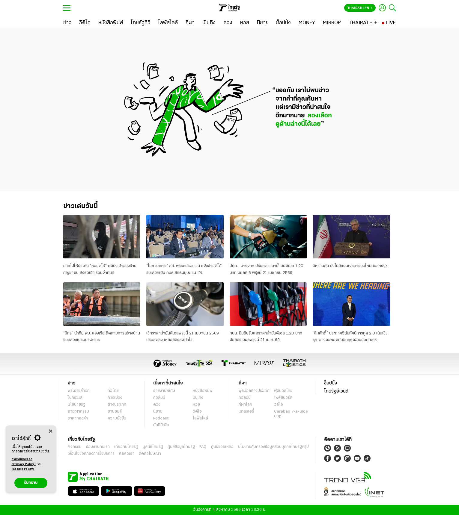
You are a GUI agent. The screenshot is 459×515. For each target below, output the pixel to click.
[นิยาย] (263, 23)
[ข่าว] (67, 23)
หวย (196, 404)
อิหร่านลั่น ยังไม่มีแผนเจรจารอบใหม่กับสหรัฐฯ (350, 266)
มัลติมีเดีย (161, 425)
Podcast (160, 418)
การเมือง (115, 398)
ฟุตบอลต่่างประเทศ (254, 391)
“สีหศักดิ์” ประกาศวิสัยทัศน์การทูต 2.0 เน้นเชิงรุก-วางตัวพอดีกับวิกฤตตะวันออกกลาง (350, 336)
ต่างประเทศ (117, 404)
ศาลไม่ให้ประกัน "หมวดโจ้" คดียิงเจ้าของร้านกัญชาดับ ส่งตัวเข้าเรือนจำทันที (99, 269)
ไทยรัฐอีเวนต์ (336, 391)
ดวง (156, 404)
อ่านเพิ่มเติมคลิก (24, 462)
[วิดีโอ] (85, 23)
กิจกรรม (75, 447)
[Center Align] (50, 431)
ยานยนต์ (115, 411)
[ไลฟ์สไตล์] (168, 23)
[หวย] (244, 23)
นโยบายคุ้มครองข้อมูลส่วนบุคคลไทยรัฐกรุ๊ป (273, 447)
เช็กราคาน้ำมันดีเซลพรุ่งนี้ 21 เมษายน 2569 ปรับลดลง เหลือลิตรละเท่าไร (182, 336)
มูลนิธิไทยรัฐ (153, 447)
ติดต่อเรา (126, 454)
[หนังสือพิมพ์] (110, 23)
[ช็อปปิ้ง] (283, 23)
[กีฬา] (190, 23)
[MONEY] (307, 23)
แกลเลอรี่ (246, 411)
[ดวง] (227, 23)
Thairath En (359, 8)
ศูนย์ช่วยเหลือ (222, 447)
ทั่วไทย (113, 391)
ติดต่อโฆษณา (150, 454)
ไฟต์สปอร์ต (283, 398)
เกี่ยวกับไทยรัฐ (126, 447)
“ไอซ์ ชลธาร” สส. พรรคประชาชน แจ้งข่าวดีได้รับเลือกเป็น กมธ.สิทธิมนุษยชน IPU (184, 269)
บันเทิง (198, 398)
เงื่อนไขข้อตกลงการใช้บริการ (91, 454)
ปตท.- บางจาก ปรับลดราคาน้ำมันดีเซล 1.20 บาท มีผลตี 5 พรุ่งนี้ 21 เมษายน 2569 (266, 269)
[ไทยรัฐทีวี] (141, 23)
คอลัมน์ (159, 398)
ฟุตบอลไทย (283, 391)
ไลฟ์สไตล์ (200, 418)
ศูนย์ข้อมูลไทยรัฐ (181, 447)
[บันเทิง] (209, 23)
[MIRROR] (332, 23)
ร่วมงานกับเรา (98, 447)
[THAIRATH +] (363, 23)
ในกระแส (75, 398)
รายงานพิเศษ (164, 391)
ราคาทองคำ (78, 418)
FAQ (203, 447)
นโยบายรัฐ (76, 404)
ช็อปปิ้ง (330, 383)
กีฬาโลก (245, 404)
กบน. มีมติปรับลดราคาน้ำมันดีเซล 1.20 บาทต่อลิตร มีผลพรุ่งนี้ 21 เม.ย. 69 (266, 336)
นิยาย (157, 411)
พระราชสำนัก (79, 391)
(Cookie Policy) (23, 469)
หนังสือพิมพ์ (202, 391)
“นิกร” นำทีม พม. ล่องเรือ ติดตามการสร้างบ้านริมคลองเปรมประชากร (101, 336)
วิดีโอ (197, 411)
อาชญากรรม (78, 411)
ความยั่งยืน (117, 418)
